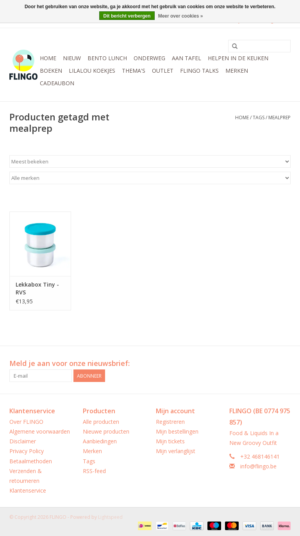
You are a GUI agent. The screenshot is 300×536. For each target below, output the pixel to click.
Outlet (162, 70)
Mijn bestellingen (177, 431)
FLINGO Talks (199, 70)
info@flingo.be (258, 466)
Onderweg (149, 58)
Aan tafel (186, 58)
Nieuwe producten (106, 431)
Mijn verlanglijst (175, 451)
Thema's (133, 70)
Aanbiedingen (100, 441)
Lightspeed (110, 517)
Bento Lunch (107, 58)
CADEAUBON (57, 83)
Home (48, 58)
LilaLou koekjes (92, 70)
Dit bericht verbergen (127, 16)
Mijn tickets (170, 441)
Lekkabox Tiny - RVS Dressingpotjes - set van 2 (38, 288)
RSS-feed (94, 471)
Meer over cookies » (180, 16)
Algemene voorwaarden (39, 431)
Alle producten (101, 421)
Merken (236, 70)
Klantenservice (27, 490)
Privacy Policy (26, 451)
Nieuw (72, 58)
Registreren (170, 421)
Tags (258, 117)
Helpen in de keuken (238, 58)
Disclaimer (22, 441)
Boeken (51, 70)
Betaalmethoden (30, 461)
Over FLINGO (26, 421)
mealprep (279, 117)
